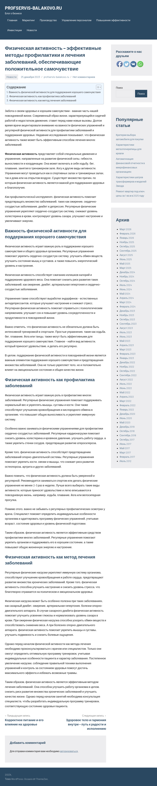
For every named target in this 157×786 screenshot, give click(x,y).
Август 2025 (126, 254)
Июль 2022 (126, 383)
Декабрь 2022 (127, 362)
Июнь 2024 (126, 289)
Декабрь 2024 (127, 272)
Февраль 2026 (127, 233)
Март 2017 (125, 452)
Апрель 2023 (127, 345)
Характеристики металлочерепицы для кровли (128, 149)
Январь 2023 (127, 358)
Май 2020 (125, 422)
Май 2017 (125, 448)
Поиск (119, 87)
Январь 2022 (127, 409)
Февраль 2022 (128, 405)
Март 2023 (125, 349)
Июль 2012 (125, 461)
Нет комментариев (84, 76)
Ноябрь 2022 (127, 366)
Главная (12, 20)
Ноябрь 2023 (127, 315)
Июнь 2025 (126, 259)
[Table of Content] (98, 87)
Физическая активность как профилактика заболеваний (42, 96)
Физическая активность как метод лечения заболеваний (42, 100)
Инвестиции (14, 30)
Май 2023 (125, 340)
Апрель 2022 (127, 396)
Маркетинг (28, 20)
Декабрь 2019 (127, 426)
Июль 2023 (126, 332)
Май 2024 (125, 293)
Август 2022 (126, 379)
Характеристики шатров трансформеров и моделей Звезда (131, 181)
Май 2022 (125, 392)
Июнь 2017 (125, 443)
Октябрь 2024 (127, 280)
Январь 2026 (127, 237)
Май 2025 (125, 263)
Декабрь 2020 (127, 413)
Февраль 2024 (128, 306)
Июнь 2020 (126, 418)
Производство (48, 20)
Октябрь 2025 (127, 246)
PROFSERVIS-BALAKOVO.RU (35, 8)
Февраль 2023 (127, 353)
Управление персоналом (76, 20)
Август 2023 (126, 327)
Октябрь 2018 (127, 430)
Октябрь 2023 (127, 319)
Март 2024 (125, 302)
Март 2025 (125, 267)
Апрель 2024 (127, 297)
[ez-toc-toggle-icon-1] (97, 87)
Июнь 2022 (126, 388)
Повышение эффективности (113, 20)
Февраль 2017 (127, 456)
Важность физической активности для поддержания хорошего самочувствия (55, 92)
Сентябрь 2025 (128, 250)
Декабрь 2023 (127, 310)
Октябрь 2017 (127, 439)
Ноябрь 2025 (127, 242)
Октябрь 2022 (127, 370)
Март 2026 (125, 229)
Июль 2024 (126, 285)
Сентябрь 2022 (128, 375)
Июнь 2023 (126, 336)
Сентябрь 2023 (128, 323)
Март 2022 (125, 400)
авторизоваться (69, 751)
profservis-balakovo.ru (56, 76)
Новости (32, 30)
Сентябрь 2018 (128, 435)
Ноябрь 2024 (127, 276)
